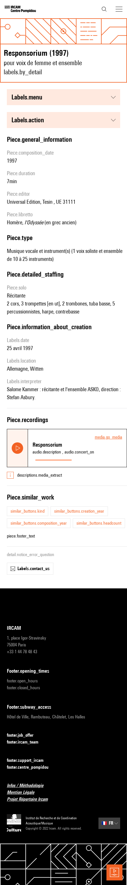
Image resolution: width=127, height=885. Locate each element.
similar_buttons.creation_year (79, 511)
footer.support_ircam (28, 761)
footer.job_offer (23, 735)
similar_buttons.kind (28, 511)
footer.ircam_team (26, 742)
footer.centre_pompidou (31, 767)
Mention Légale (24, 793)
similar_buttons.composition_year (39, 523)
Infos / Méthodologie (28, 786)
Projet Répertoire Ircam (31, 799)
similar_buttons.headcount (98, 523)
